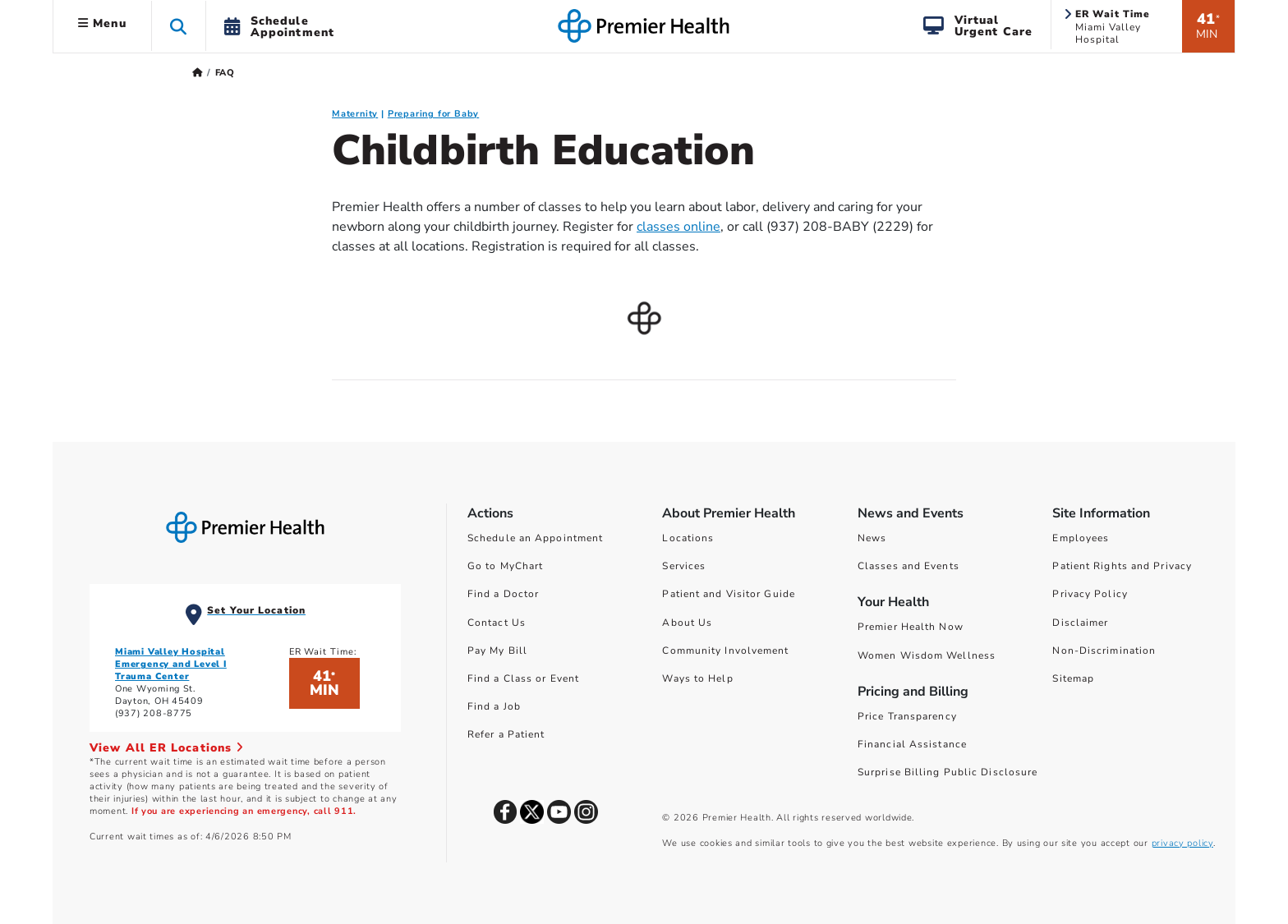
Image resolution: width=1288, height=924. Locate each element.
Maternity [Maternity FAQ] (355, 114)
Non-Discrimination (1104, 650)
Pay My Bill (497, 650)
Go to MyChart (505, 565)
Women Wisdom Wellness (927, 655)
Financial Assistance (912, 744)
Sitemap (1073, 678)
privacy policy (1182, 843)
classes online (678, 227)
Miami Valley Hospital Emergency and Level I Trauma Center (171, 664)
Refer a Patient (506, 734)
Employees (1080, 538)
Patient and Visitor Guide (728, 593)
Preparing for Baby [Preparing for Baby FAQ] (433, 114)
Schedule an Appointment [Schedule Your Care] (535, 538)
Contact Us (496, 622)
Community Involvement (725, 650)
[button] (178, 26)
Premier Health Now (911, 626)
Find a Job (494, 706)
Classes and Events (908, 565)
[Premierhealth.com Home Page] (197, 73)
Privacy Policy (1089, 593)
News (872, 538)
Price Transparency (907, 716)
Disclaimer (1080, 622)
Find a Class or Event (523, 678)
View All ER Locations (167, 748)
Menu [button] (102, 23)
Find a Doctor (503, 593)
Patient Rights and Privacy (1122, 565)
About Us (687, 622)
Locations (688, 538)
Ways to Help (697, 678)
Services (684, 565)
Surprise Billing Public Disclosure (947, 772)
